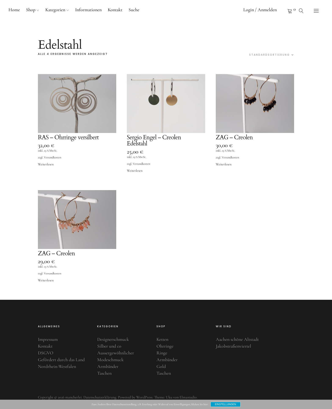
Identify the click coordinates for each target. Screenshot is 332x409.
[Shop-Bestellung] (271, 55)
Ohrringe (164, 346)
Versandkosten (52, 157)
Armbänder (107, 366)
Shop (30, 9)
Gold (161, 366)
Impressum (48, 339)
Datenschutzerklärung (99, 397)
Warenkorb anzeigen (284, 10)
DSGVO (45, 353)
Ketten (162, 339)
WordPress (144, 397)
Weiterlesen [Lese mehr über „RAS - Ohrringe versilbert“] (46, 164)
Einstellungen (225, 404)
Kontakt (115, 9)
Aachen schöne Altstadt (237, 339)
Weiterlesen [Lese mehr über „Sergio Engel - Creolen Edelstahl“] (134, 171)
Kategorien (55, 9)
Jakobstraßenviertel (233, 346)
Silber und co (109, 346)
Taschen (104, 373)
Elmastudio (188, 397)
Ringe (161, 353)
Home (14, 9)
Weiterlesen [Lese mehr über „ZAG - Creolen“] (223, 164)
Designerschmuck (113, 339)
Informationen (88, 9)
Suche (134, 9)
